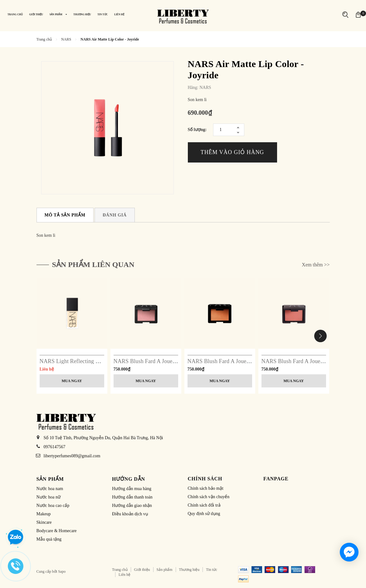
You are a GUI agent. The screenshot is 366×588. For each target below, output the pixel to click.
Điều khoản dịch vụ (130, 514)
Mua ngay (71, 381)
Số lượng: (197, 129)
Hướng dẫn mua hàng (131, 488)
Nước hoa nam (50, 488)
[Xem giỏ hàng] (358, 14)
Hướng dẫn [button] (128, 479)
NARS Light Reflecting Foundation (81, 361)
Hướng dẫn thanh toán (132, 497)
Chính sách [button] (205, 478)
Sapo (62, 571)
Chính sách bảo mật (205, 488)
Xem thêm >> (315, 264)
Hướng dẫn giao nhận (132, 505)
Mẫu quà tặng (49, 539)
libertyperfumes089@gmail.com (72, 456)
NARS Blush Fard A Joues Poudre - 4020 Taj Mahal (247, 361)
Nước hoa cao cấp (53, 505)
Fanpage (276, 478)
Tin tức (211, 569)
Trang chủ (120, 569)
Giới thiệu (142, 569)
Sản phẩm (165, 569)
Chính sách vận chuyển (209, 496)
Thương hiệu (189, 569)
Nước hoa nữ (49, 497)
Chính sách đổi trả (204, 505)
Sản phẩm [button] (50, 479)
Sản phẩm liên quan (93, 264)
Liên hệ (124, 574)
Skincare (44, 522)
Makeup (44, 514)
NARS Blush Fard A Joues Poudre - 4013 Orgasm (171, 361)
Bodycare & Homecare (57, 530)
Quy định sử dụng (204, 513)
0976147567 (55, 447)
